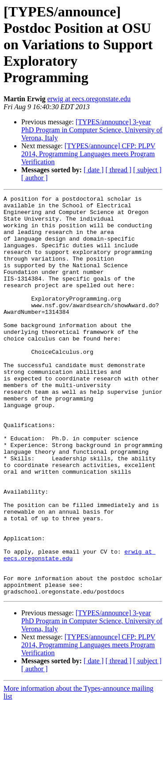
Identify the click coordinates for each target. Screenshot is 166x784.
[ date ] (94, 170)
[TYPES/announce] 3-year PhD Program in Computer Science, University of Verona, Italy (91, 130)
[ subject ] (147, 170)
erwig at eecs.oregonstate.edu (89, 99)
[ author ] (34, 178)
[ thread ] (118, 170)
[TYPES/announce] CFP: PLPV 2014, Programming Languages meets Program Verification (88, 154)
